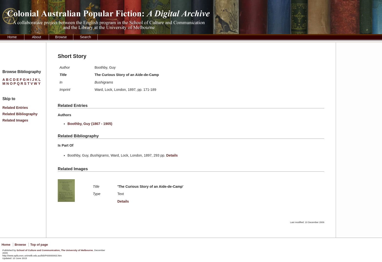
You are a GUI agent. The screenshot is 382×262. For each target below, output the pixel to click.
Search (85, 37)
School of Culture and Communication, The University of (55, 250)
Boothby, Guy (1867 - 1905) (89, 124)
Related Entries (15, 108)
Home (12, 37)
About (36, 37)
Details (172, 155)
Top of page (39, 244)
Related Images (15, 120)
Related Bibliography (20, 114)
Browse (61, 37)
